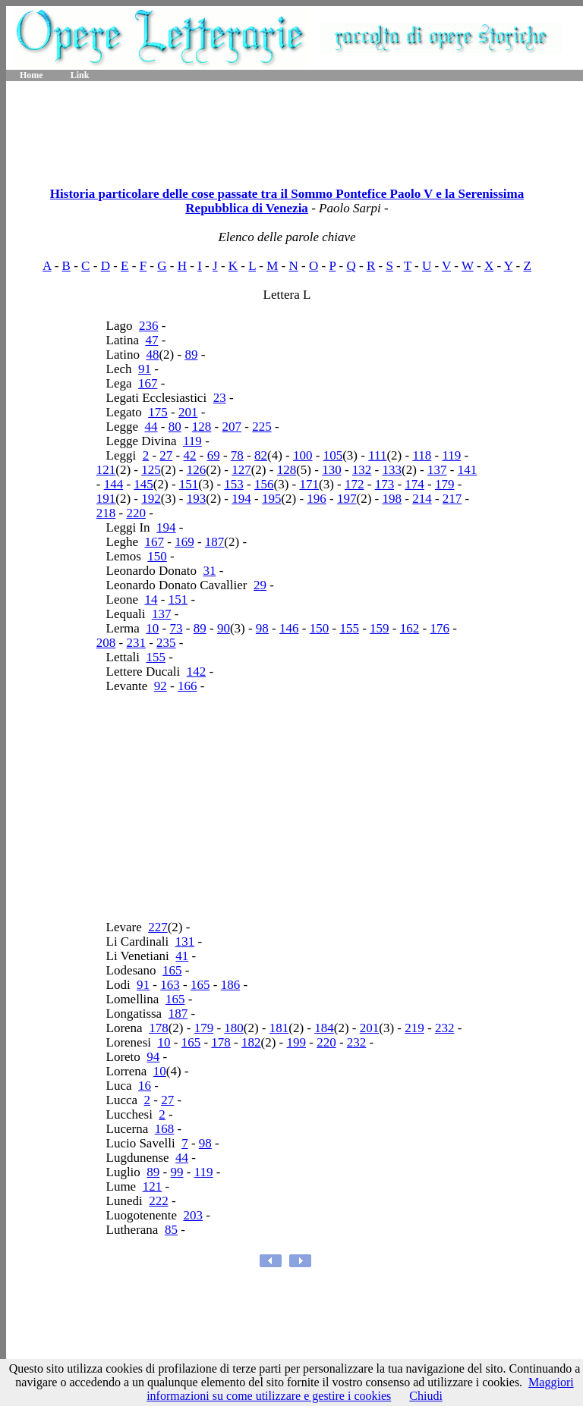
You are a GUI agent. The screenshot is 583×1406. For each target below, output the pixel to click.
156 (264, 484)
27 (165, 455)
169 (184, 542)
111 (377, 455)
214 (422, 498)
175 (158, 412)
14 (150, 599)
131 (185, 941)
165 (172, 970)
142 (196, 671)
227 (158, 927)
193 (196, 498)
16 (144, 1085)
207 (232, 426)
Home (31, 75)
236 (149, 326)
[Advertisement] (294, 129)
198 (392, 498)
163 (170, 985)
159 (379, 628)
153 (234, 484)
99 (177, 1172)
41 (181, 956)
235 (166, 643)
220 (136, 513)
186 (231, 985)
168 (165, 1129)
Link (80, 75)
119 (192, 441)
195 (272, 498)
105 (333, 455)
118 (421, 455)
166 (187, 686)
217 (452, 498)
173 (385, 484)
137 (437, 470)
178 (159, 1028)
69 (213, 455)
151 (189, 484)
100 (303, 455)
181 (279, 1028)
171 (309, 484)
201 (188, 412)
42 (190, 455)
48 (152, 354)
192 (151, 498)
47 (151, 340)
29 (260, 585)
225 (262, 426)
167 (148, 383)
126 (196, 470)
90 (223, 628)
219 (414, 1028)
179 (445, 484)
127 (241, 470)
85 (171, 1229)
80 (175, 426)
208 (106, 643)
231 (136, 643)
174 (414, 484)
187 (215, 542)
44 (150, 426)
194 (241, 498)
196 (316, 498)
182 (251, 1042)
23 (219, 398)
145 (143, 484)
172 (354, 484)
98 (262, 628)
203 (193, 1215)
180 (234, 1028)
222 (159, 1201)
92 (160, 686)
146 (289, 628)
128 (202, 426)
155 (349, 628)
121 (106, 470)
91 (144, 369)
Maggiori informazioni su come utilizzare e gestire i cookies (360, 1389)
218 (106, 513)
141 (467, 470)
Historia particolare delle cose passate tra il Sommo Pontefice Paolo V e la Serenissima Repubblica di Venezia (287, 201)
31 (209, 570)
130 (332, 470)
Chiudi (426, 1395)
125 (151, 470)
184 (324, 1028)
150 (157, 556)
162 (410, 628)
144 (114, 484)
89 (190, 354)
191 (106, 498)
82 (260, 455)
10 (152, 628)
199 (296, 1042)
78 (237, 455)
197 (347, 498)
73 (176, 628)
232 (445, 1028)
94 (153, 1057)
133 (392, 470)
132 (362, 470)
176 (439, 628)
